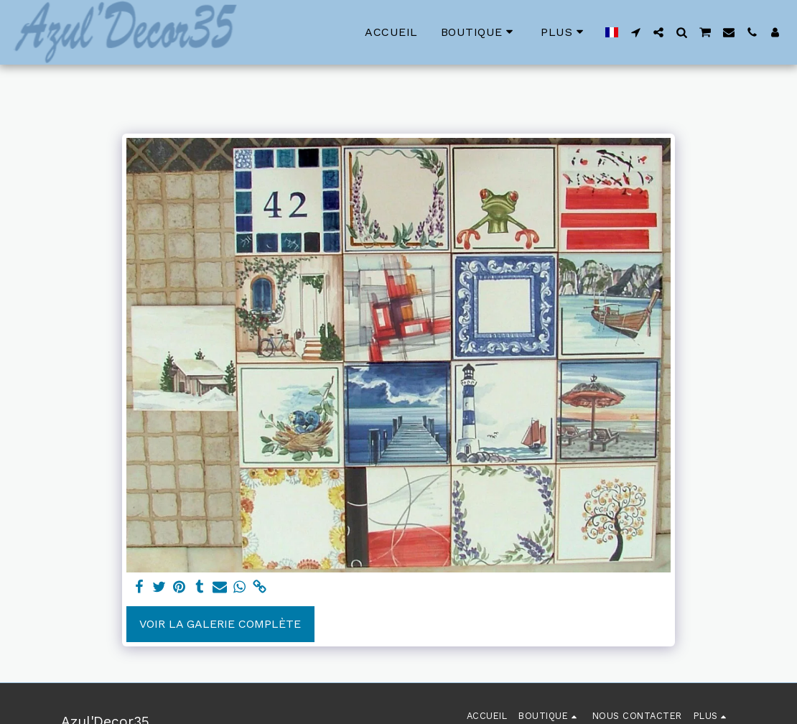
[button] (635, 32)
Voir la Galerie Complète (220, 624)
